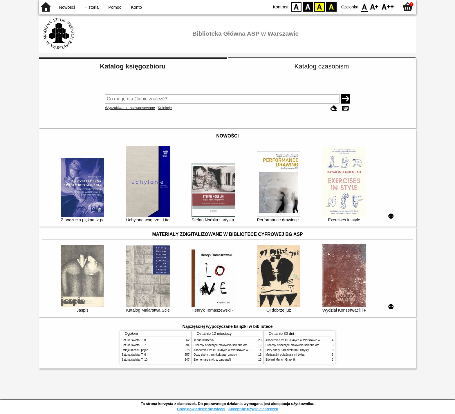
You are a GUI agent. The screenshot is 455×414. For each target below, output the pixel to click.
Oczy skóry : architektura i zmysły (215, 354)
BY (331, 6)
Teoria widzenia (204, 340)
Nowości (67, 7)
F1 (374, 6)
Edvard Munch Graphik (280, 359)
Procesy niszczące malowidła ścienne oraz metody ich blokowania (236, 345)
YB (320, 6)
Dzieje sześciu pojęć (135, 350)
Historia (91, 7)
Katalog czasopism (322, 66)
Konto (136, 7)
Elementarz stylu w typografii (212, 359)
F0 (364, 6)
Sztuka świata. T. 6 (134, 354)
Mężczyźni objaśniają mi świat (285, 354)
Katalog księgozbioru (132, 66)
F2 (388, 6)
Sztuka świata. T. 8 (134, 340)
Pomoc (114, 7)
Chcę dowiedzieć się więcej (201, 409)
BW (308, 6)
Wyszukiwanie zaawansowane (130, 108)
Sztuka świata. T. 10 (134, 359)
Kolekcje (165, 108)
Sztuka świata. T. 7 (134, 345)
